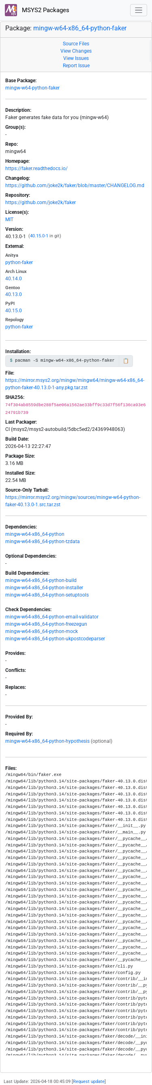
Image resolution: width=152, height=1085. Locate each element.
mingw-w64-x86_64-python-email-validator (51, 617)
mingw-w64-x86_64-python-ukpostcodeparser (55, 639)
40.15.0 (13, 310)
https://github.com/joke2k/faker (40, 202)
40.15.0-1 (39, 236)
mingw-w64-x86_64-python (34, 534)
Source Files (76, 44)
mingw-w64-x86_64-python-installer (44, 587)
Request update (89, 1081)
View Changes (76, 51)
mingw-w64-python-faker (32, 88)
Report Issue (76, 65)
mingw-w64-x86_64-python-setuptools (47, 595)
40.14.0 (13, 278)
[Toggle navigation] (139, 10)
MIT (9, 219)
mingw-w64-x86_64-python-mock (41, 631)
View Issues (76, 58)
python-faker (19, 262)
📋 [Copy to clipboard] (126, 361)
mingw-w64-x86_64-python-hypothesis (47, 741)
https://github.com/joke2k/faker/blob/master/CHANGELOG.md (74, 185)
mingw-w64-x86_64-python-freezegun (46, 624)
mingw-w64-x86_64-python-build (41, 580)
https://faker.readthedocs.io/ (36, 168)
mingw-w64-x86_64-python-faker (79, 28)
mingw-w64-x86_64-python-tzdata (42, 541)
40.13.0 (13, 294)
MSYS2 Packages (37, 10)
